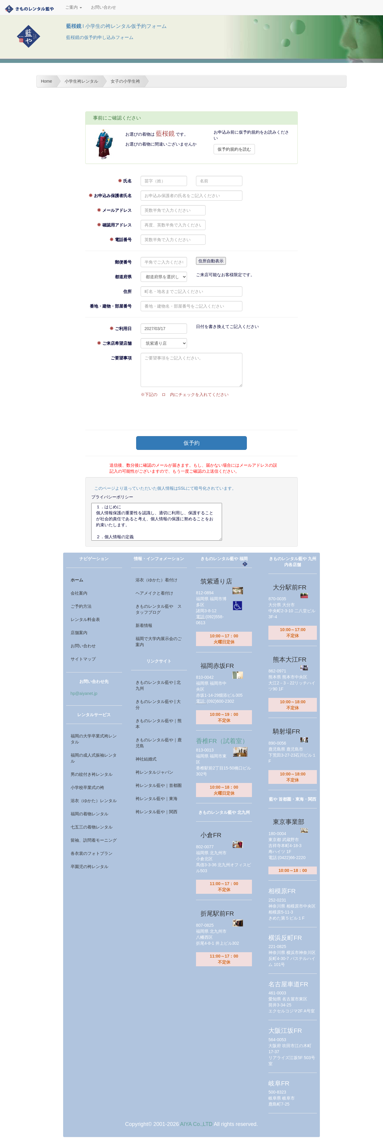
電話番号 (121, 239)
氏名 (125, 181)
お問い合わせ (103, 7)
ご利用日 (121, 328)
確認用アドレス (114, 225)
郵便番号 (123, 262)
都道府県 (123, 276)
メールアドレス (114, 210)
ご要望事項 (121, 358)
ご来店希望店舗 (114, 343)
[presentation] (186, 412)
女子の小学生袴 (125, 81)
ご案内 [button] (73, 7)
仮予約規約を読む (234, 149)
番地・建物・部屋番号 (111, 306)
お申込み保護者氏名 (110, 195)
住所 (127, 291)
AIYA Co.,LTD (196, 1124)
